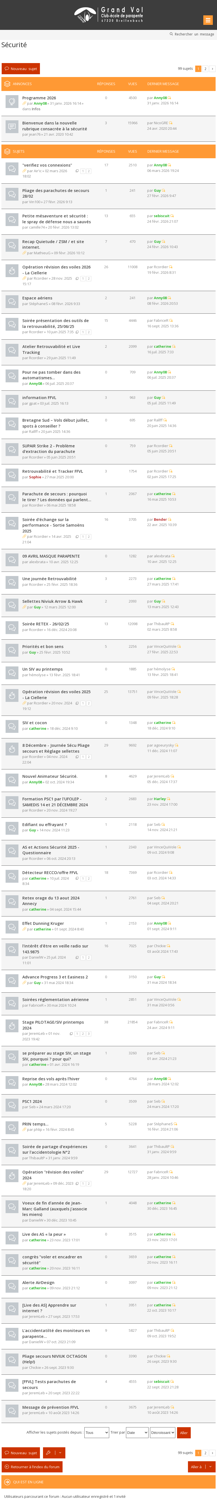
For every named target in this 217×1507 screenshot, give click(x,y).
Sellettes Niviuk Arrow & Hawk (52, 601)
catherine (162, 346)
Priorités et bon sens (42, 646)
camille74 (37, 227)
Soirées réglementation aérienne (55, 999)
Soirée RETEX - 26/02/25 (45, 624)
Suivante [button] (212, 69)
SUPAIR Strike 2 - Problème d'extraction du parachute (48, 448)
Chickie (160, 945)
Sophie (35, 476)
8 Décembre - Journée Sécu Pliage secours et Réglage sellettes (56, 748)
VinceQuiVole (165, 646)
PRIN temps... (35, 1124)
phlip (38, 1129)
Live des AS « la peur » (44, 1234)
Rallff (33, 431)
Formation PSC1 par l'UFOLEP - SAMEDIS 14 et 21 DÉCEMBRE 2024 (55, 801)
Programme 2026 (39, 97)
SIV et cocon (34, 722)
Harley (160, 798)
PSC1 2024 (32, 1101)
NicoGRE (161, 122)
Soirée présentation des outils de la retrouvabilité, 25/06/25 (55, 323)
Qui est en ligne (28, 1481)
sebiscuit (162, 215)
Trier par (130, 1432)
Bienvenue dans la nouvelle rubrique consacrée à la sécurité (54, 125)
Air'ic (38, 170)
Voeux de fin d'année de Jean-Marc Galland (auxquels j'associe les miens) (54, 1208)
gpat (33, 403)
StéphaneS (38, 303)
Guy (157, 190)
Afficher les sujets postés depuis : (68, 1432)
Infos (36, 108)
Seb (157, 824)
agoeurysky (164, 745)
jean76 (34, 134)
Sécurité (14, 44)
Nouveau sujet (24, 68)
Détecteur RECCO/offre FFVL (50, 872)
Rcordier (41, 278)
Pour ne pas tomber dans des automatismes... (51, 375)
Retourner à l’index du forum (35, 1466)
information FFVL (39, 397)
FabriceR (161, 320)
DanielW (36, 957)
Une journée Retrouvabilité (49, 578)
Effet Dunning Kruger (43, 923)
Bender (160, 519)
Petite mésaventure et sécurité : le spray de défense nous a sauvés (56, 218)
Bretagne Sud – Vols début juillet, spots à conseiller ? (55, 423)
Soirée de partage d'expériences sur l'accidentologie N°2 (54, 1149)
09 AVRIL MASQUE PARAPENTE (51, 556)
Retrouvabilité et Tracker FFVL (52, 471)
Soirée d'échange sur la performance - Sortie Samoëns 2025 (53, 525)
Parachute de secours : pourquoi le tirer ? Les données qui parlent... (56, 496)
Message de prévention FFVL (50, 1407)
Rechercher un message (194, 34)
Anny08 (40, 103)
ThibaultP (162, 623)
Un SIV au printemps (42, 669)
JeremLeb (162, 776)
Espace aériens (37, 298)
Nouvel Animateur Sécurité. (50, 776)
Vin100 (34, 201)
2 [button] (205, 68)
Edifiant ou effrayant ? (44, 824)
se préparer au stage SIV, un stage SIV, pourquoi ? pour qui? (56, 1056)
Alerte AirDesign (38, 1282)
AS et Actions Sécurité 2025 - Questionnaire (50, 850)
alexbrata (37, 561)
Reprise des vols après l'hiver (51, 1078)
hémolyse (37, 674)
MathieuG (42, 252)
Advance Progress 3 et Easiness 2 (55, 977)
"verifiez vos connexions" (47, 165)
